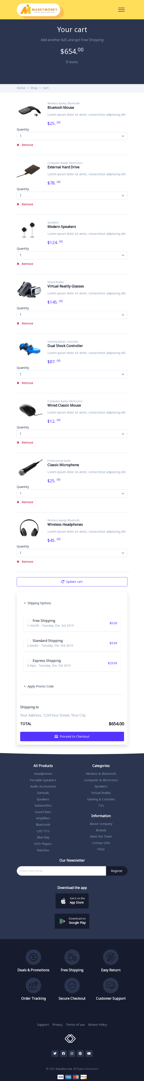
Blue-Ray (43, 837)
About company (101, 824)
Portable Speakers (43, 780)
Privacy (57, 1025)
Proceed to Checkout (72, 736)
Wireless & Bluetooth (101, 774)
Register (117, 871)
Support (43, 1025)
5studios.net (64, 1069)
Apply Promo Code (39, 686)
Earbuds (43, 793)
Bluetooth (43, 825)
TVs (101, 805)
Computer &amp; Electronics (65, 163)
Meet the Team (101, 836)
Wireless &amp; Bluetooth (64, 103)
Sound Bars (43, 812)
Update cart (72, 582)
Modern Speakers (62, 226)
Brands (101, 830)
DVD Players (43, 844)
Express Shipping (47, 660)
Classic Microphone (63, 465)
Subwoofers (43, 805)
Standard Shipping (48, 640)
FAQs (101, 849)
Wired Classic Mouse (64, 405)
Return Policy (97, 1025)
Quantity (23, 129)
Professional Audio (59, 461)
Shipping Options (37, 603)
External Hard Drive (64, 167)
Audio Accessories (43, 786)
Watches (43, 850)
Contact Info (101, 843)
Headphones (43, 774)
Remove (25, 145)
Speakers (53, 223)
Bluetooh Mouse (61, 107)
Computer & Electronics (101, 780)
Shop (34, 88)
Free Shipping (44, 620)
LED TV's (43, 831)
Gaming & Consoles (101, 799)
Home (21, 88)
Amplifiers (43, 818)
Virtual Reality (56, 282)
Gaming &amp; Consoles (63, 342)
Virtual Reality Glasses (66, 286)
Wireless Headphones (65, 524)
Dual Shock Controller (65, 346)
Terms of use (75, 1025)
